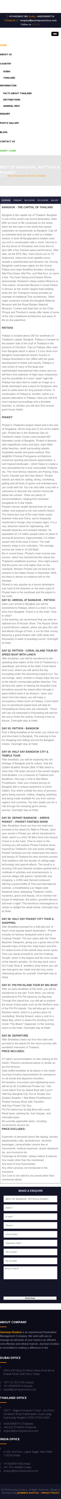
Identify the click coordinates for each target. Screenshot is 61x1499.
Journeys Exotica (28, 1492)
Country (5, 63)
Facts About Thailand (17, 93)
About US (6, 54)
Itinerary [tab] (17, 200)
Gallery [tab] (54, 200)
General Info (11, 105)
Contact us (7, 141)
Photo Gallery (9, 122)
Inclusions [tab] (29, 200)
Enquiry (5, 113)
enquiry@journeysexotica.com (38, 20)
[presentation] (28, 1288)
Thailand (9, 77)
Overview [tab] (5, 200)
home (3, 176)
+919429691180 (18, 16)
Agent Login (8, 150)
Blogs (3, 132)
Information (8, 85)
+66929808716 (45, 16)
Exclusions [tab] (42, 200)
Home (3, 45)
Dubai (6, 71)
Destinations (11, 99)
